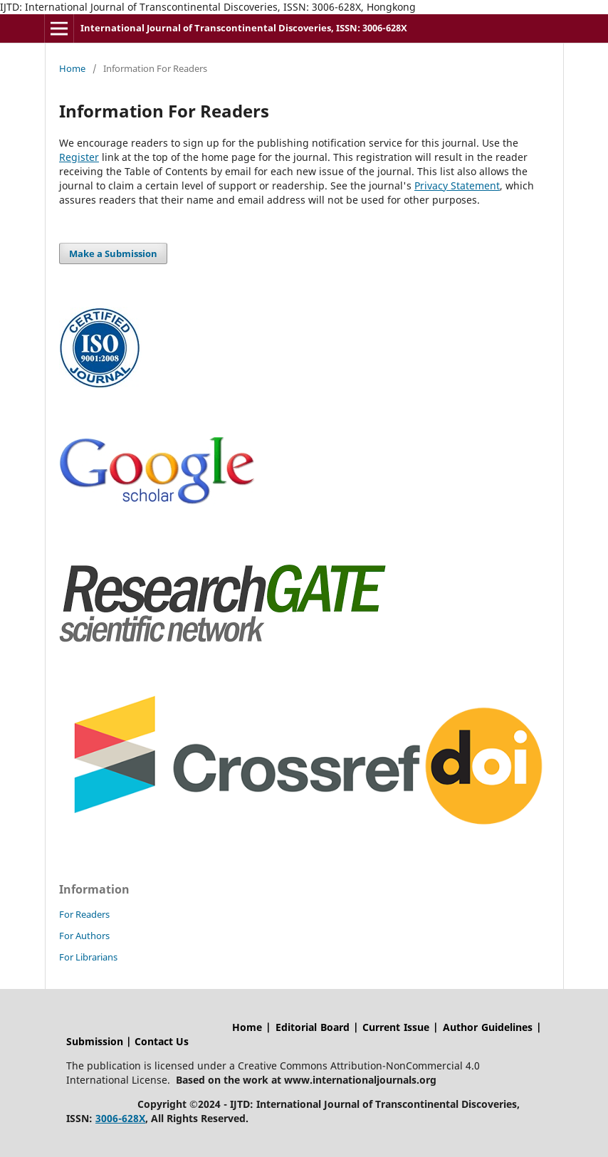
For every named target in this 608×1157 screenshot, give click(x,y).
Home (72, 68)
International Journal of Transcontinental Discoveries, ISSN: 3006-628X (243, 27)
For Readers (84, 914)
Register (79, 157)
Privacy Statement (457, 185)
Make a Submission (113, 253)
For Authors (84, 935)
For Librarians (88, 957)
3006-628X (120, 1118)
